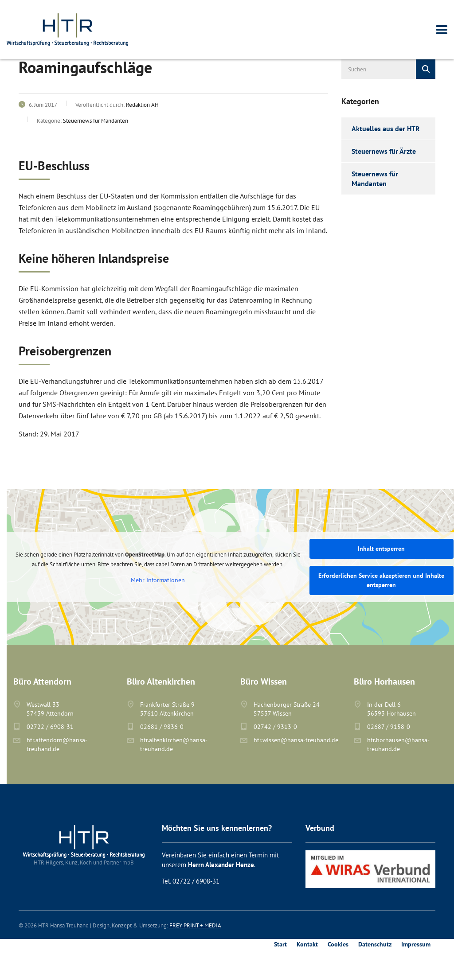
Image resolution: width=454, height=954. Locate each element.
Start (280, 944)
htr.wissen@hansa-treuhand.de (296, 740)
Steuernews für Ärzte (384, 151)
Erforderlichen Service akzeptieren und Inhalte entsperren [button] (381, 580)
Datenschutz (374, 944)
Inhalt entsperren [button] (381, 549)
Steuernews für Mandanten (375, 178)
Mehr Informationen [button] (158, 580)
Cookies (338, 944)
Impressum (416, 944)
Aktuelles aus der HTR (386, 128)
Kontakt (307, 944)
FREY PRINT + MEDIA (195, 925)
